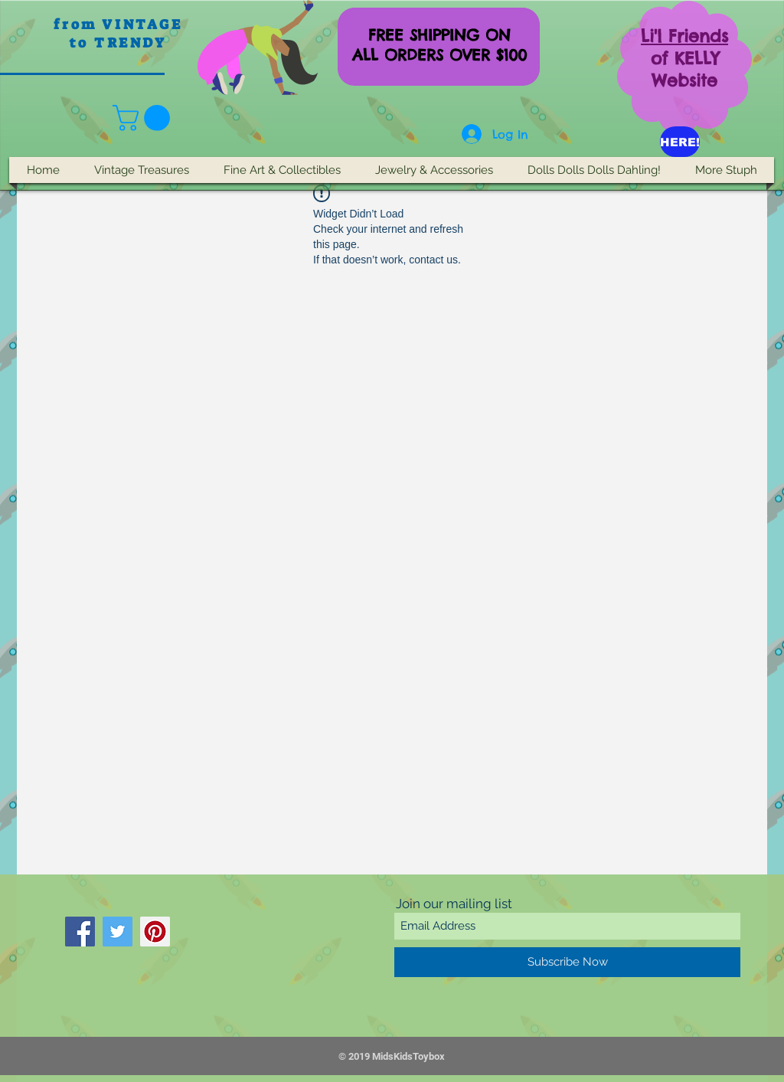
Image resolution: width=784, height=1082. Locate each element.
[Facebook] (80, 931)
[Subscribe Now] (567, 962)
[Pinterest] (155, 931)
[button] (144, 118)
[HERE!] (680, 141)
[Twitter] (117, 931)
